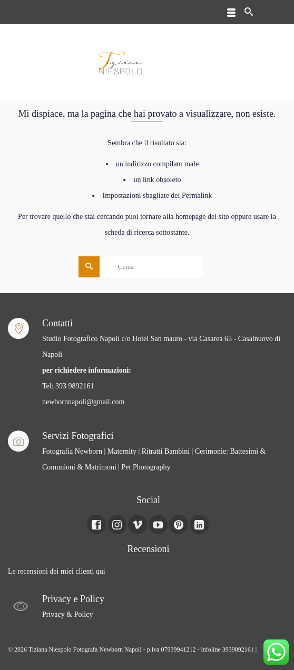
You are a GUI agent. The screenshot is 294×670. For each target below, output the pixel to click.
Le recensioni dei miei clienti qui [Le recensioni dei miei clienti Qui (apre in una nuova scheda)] (56, 571)
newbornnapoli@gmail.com (83, 402)
